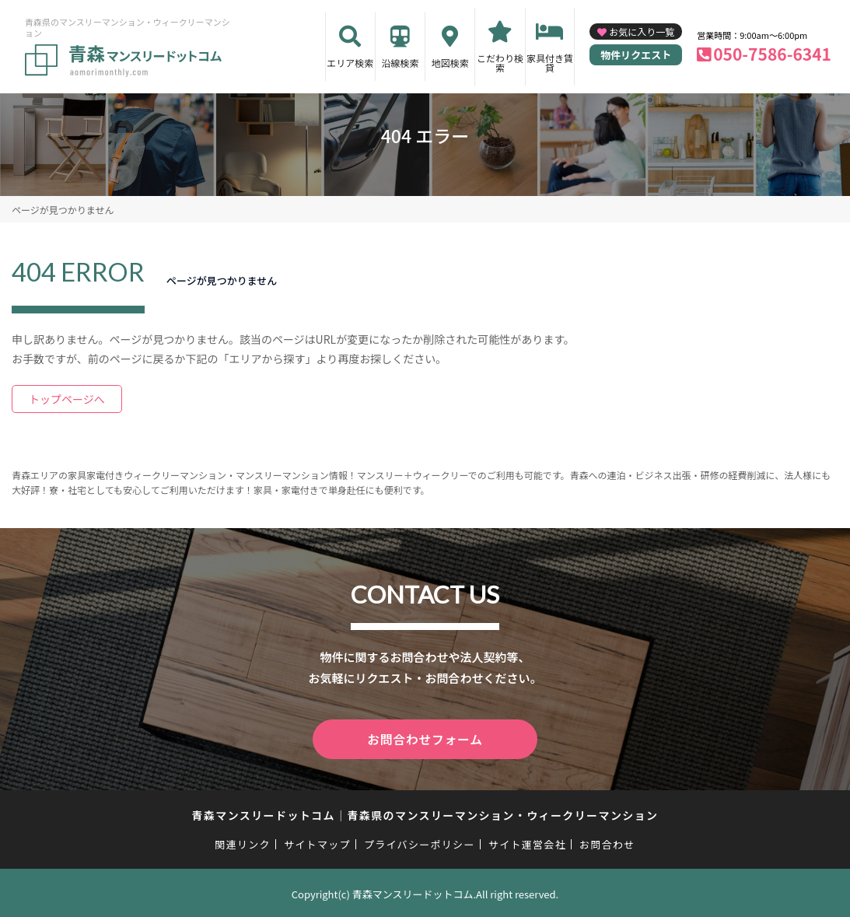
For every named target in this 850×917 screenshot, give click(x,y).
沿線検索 (400, 62)
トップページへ (67, 399)
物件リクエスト (635, 54)
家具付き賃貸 (549, 62)
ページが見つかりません (63, 209)
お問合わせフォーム (425, 738)
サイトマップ (317, 842)
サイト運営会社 (527, 842)
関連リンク (243, 842)
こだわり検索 (500, 62)
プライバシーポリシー (419, 842)
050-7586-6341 (772, 53)
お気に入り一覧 (641, 31)
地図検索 (450, 62)
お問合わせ (607, 842)
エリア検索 (350, 62)
